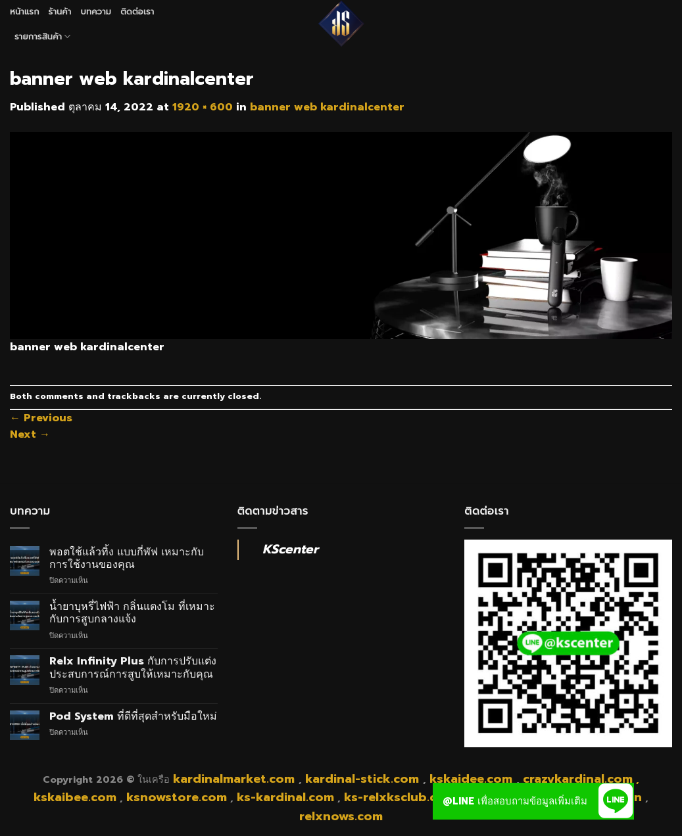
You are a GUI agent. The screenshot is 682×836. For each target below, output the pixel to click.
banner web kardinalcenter (327, 107)
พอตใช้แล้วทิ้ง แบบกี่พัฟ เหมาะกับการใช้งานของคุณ (126, 558)
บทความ (95, 11)
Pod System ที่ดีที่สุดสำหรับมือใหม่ (133, 716)
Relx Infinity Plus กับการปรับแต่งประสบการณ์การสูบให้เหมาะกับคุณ (132, 667)
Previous (41, 418)
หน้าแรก (24, 11)
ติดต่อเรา (137, 11)
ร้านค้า (60, 11)
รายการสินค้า (42, 36)
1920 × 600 (202, 107)
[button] (615, 801)
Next (30, 434)
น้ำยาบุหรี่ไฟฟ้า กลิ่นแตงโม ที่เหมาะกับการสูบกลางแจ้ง (132, 613)
